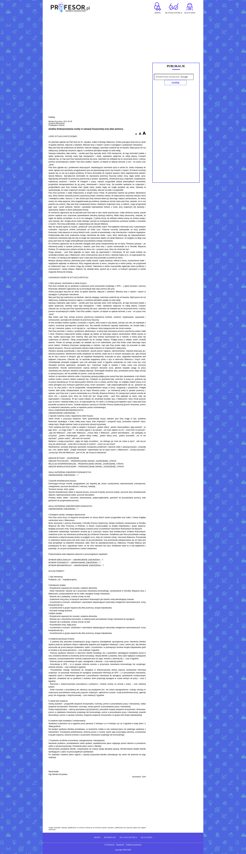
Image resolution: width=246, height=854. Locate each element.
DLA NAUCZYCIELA (128, 837)
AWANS (97, 837)
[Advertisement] (123, 37)
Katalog (51, 117)
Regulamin (120, 845)
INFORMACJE (110, 837)
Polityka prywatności (134, 845)
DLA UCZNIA (146, 837)
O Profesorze (109, 845)
